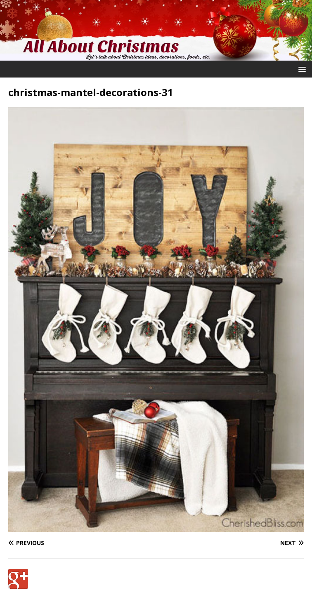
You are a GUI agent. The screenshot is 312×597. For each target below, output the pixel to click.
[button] (300, 69)
